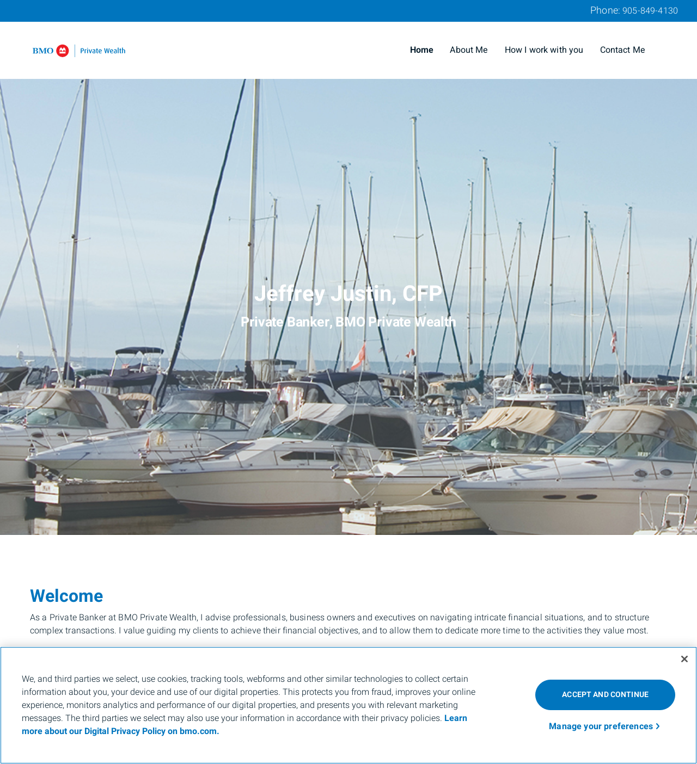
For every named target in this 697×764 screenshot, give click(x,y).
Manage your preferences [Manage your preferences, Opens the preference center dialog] (601, 726)
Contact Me (623, 50)
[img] (348, 267)
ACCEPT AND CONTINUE (605, 694)
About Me (469, 50)
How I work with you (544, 50)
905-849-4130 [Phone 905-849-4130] (650, 10)
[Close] (684, 659)
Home (422, 50)
